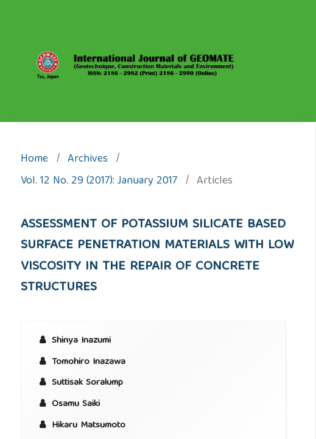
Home (34, 160)
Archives (88, 160)
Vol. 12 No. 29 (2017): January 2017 (99, 182)
